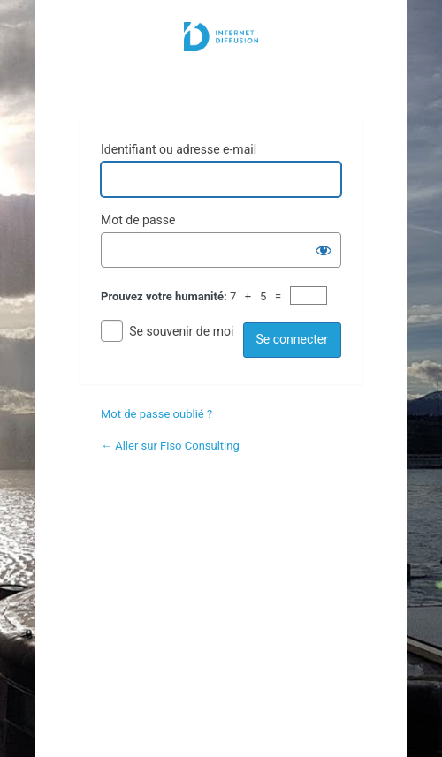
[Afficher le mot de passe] (323, 250)
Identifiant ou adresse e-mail (178, 149)
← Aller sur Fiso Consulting (170, 445)
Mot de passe (138, 220)
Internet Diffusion (221, 59)
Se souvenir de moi (181, 331)
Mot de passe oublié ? (156, 413)
